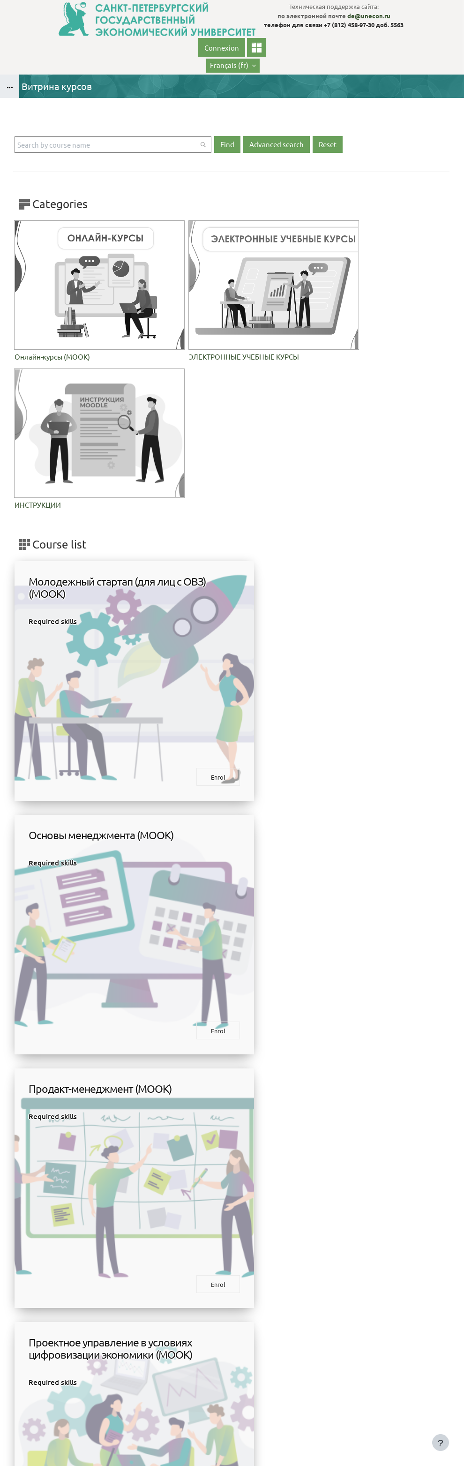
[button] (233, 66)
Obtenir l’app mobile (232, 1446)
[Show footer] (440, 1442)
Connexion (221, 47)
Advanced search (276, 144)
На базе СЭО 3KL (439, 1433)
